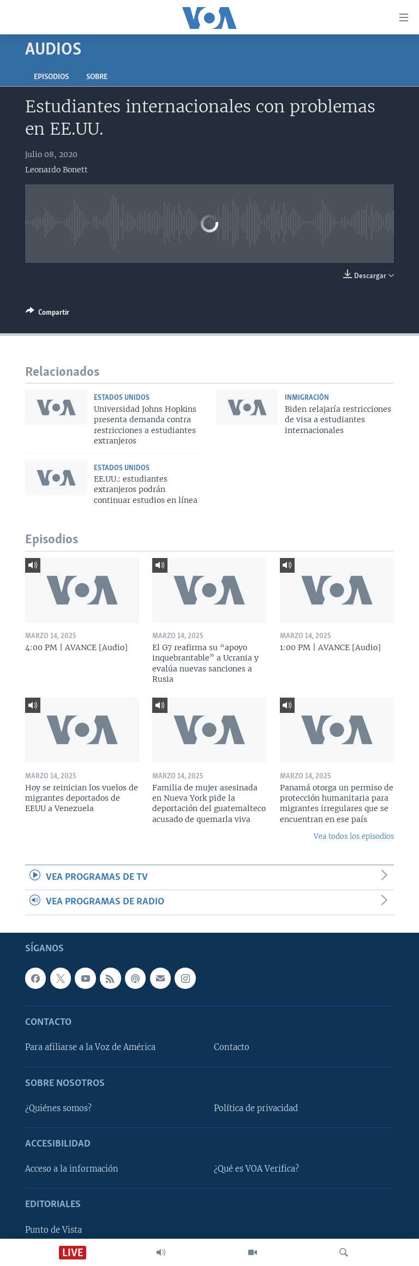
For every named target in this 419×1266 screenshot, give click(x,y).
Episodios (51, 77)
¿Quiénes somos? (58, 1108)
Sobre (96, 77)
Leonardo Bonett (56, 170)
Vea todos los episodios (354, 836)
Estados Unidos (121, 397)
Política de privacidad (256, 1108)
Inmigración (307, 397)
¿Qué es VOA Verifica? (256, 1169)
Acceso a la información (71, 1169)
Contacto (231, 1047)
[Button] (47, 314)
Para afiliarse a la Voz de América (90, 1047)
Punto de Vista (53, 1229)
